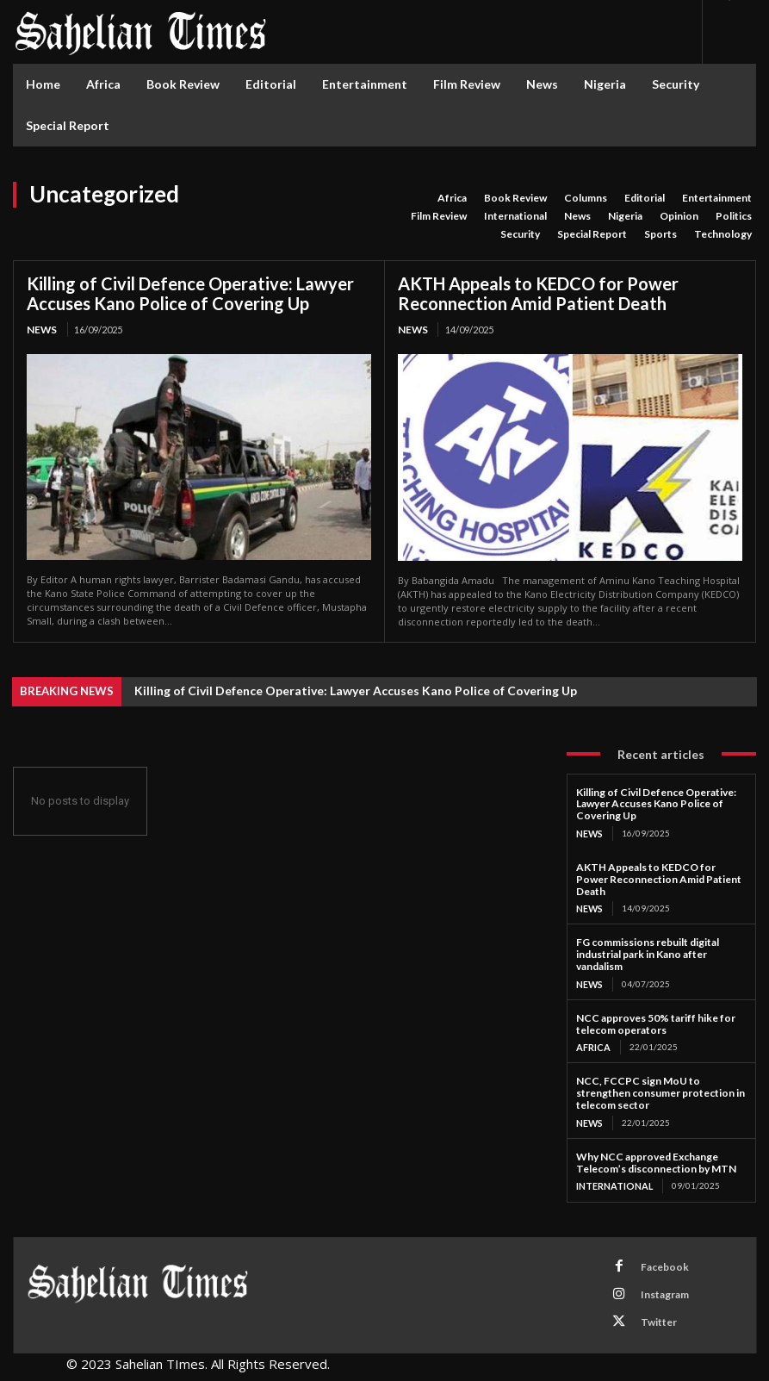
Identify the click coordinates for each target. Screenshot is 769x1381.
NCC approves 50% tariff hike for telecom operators (655, 1020)
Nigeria (625, 216)
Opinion (679, 216)
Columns (585, 198)
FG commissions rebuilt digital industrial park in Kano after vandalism (647, 951)
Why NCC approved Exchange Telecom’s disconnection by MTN (656, 1157)
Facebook (654, 1259)
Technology (723, 234)
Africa (452, 198)
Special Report (592, 234)
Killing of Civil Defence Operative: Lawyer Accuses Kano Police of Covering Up (190, 293)
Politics (734, 216)
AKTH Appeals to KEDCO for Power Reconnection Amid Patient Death (538, 293)
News (577, 216)
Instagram (654, 1281)
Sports (660, 234)
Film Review (439, 216)
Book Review (515, 198)
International (515, 216)
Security (520, 234)
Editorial (644, 198)
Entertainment (717, 198)
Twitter (648, 1303)
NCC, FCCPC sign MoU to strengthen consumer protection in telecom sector (660, 1088)
